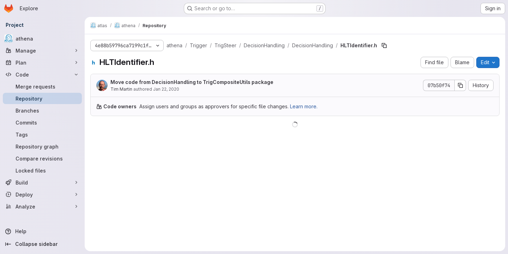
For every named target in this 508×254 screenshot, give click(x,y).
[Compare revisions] (42, 158)
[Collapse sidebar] (42, 244)
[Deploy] (42, 194)
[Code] (42, 74)
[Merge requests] (42, 86)
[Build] (42, 182)
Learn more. (304, 106)
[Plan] (42, 62)
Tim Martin (121, 89)
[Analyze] (42, 206)
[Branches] (42, 110)
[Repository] (42, 98)
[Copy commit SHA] (460, 85)
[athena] (42, 38)
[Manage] (42, 50)
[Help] (42, 231)
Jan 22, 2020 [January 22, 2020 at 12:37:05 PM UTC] (166, 89)
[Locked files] (42, 170)
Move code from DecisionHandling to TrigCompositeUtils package (191, 82)
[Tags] (42, 134)
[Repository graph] (42, 146)
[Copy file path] (384, 45)
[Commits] (42, 122)
